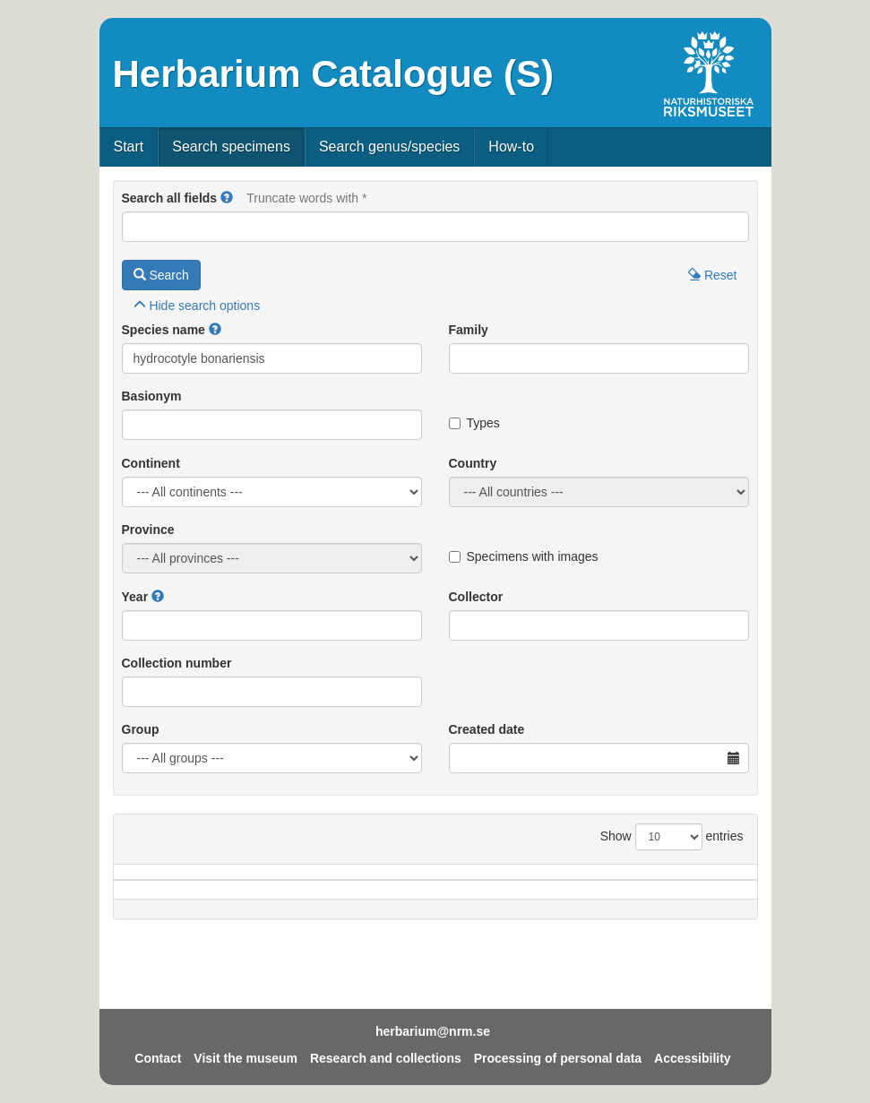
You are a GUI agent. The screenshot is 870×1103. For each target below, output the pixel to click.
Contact (157, 1058)
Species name (163, 330)
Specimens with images (524, 556)
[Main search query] (435, 226)
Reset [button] (712, 275)
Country (473, 463)
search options (197, 305)
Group (140, 729)
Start (129, 146)
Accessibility (692, 1058)
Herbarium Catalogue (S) (333, 74)
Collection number (177, 663)
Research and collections (385, 1058)
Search (161, 275)
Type (716, 899)
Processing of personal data (558, 1058)
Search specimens (231, 146)
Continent (151, 463)
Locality (413, 899)
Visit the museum (245, 1058)
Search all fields (170, 198)
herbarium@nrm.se (432, 1031)
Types (474, 423)
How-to (511, 146)
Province (148, 529)
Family (468, 330)
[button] (226, 198)
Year (135, 597)
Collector (476, 597)
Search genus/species (389, 146)
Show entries (672, 836)
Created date (487, 729)
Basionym (152, 396)
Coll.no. (644, 899)
